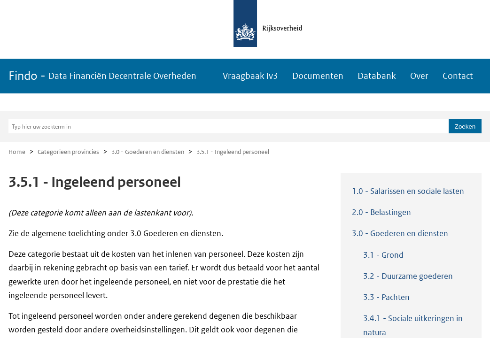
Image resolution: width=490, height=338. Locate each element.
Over (419, 75)
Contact (458, 75)
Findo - (102, 76)
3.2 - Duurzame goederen (408, 276)
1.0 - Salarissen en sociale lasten (408, 191)
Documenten (317, 75)
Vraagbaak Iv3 (250, 75)
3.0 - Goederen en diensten (147, 152)
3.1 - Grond (383, 255)
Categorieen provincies (68, 152)
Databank (377, 75)
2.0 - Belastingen (381, 212)
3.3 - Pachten (386, 297)
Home (16, 152)
